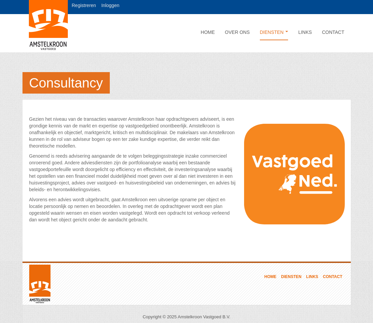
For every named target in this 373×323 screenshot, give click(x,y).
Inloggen (110, 5)
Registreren (84, 5)
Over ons (237, 32)
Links (305, 32)
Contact (333, 32)
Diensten (274, 32)
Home (208, 32)
